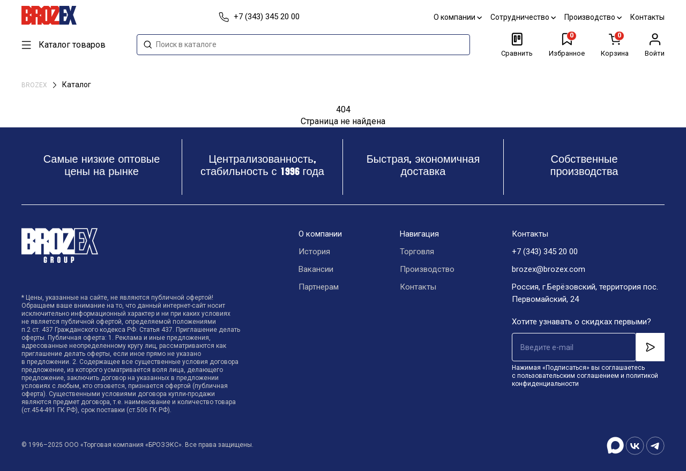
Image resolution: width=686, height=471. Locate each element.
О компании (458, 17)
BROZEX (35, 85)
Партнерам (319, 287)
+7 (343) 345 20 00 (545, 251)
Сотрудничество (523, 17)
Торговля (417, 251)
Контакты (647, 17)
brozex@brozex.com (548, 269)
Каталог (76, 84)
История (314, 251)
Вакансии (316, 269)
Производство (593, 17)
